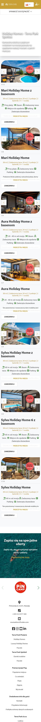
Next (37, 30)
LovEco (20, 679)
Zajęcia (19, 644)
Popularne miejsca (19, 631)
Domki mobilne (19, 615)
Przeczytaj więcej (20, 75)
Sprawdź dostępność (19, 11)
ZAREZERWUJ (9, 81)
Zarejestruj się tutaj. (20, 516)
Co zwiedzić (19, 635)
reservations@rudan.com (19, 579)
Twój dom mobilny (20, 684)
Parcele (19, 606)
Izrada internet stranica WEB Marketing (20, 716)
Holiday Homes (19, 598)
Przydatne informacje (19, 664)
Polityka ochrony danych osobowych (19, 668)
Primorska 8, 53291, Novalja (19, 562)
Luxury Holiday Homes (19, 602)
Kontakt (19, 659)
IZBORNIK (3, 4)
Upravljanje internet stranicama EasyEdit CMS (20, 719)
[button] (38, 546)
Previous (4, 30)
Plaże (19, 639)
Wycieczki (19, 648)
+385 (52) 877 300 (19, 571)
